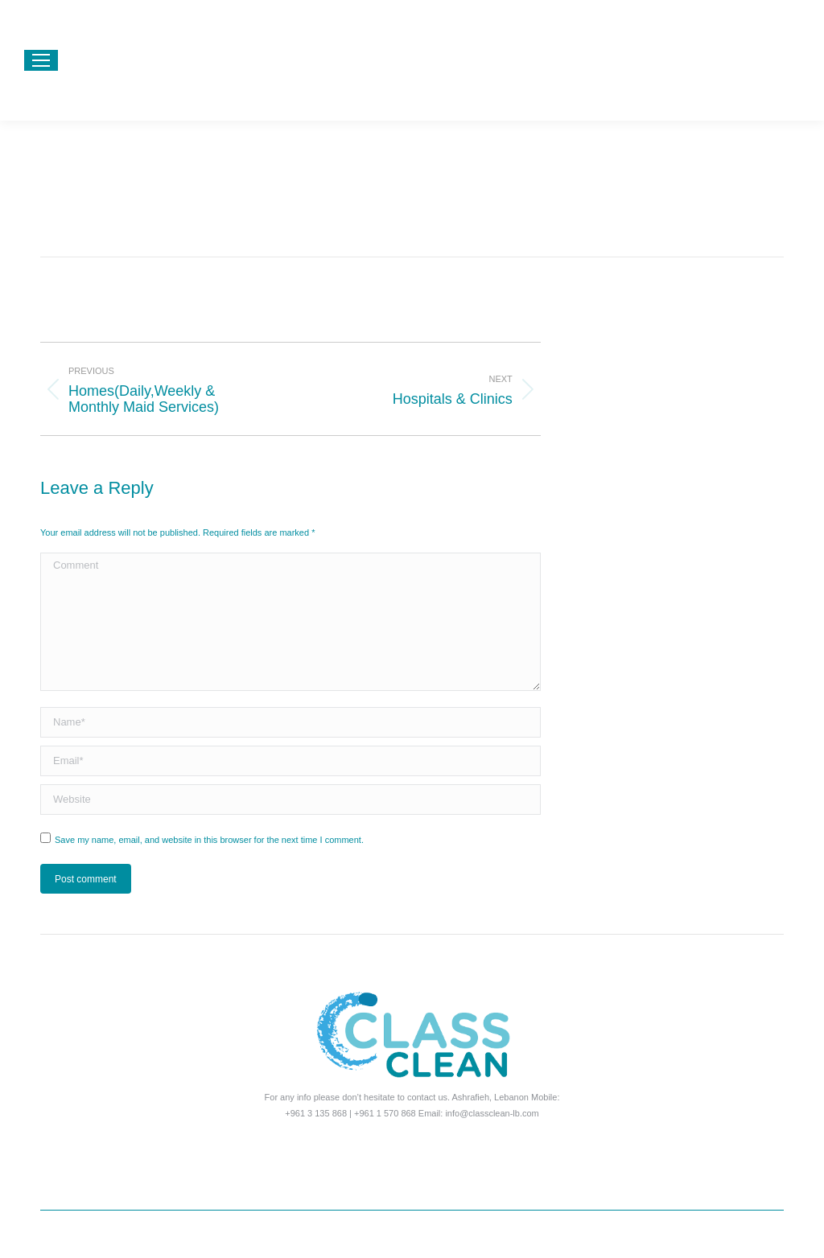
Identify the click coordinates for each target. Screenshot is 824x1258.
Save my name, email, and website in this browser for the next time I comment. (209, 840)
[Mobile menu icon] (41, 60)
